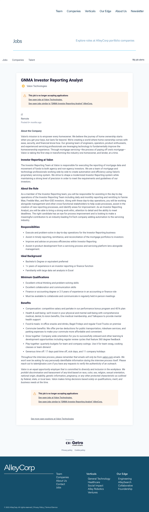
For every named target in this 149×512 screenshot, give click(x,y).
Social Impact (95, 486)
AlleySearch (124, 482)
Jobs (58, 487)
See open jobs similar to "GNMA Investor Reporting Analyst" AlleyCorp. (61, 103)
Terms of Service (51, 507)
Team (59, 474)
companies (18, 60)
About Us (61, 481)
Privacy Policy (38, 507)
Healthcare (94, 482)
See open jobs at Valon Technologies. (46, 99)
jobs (4, 60)
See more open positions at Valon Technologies (52, 419)
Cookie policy (80, 450)
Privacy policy (67, 450)
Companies (62, 477)
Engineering (125, 479)
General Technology (99, 479)
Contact (60, 484)
